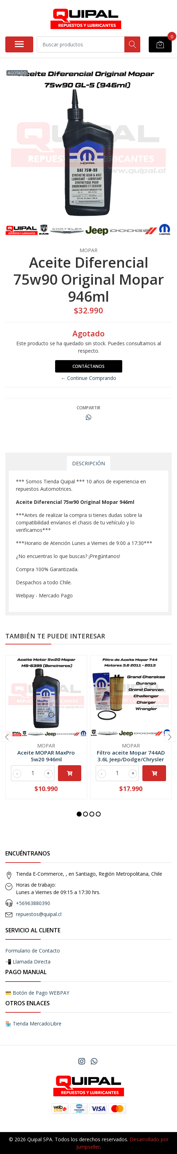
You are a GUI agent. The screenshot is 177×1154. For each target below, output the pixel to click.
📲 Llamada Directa (28, 961)
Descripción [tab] (88, 463)
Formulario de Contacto (32, 950)
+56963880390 (33, 903)
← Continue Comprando (88, 378)
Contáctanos (88, 366)
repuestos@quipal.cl (38, 914)
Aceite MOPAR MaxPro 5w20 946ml (46, 755)
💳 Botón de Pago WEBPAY (37, 992)
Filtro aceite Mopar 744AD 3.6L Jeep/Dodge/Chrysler (131, 755)
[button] (79, 814)
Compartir (88, 408)
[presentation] (7, 736)
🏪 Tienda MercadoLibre (33, 1023)
